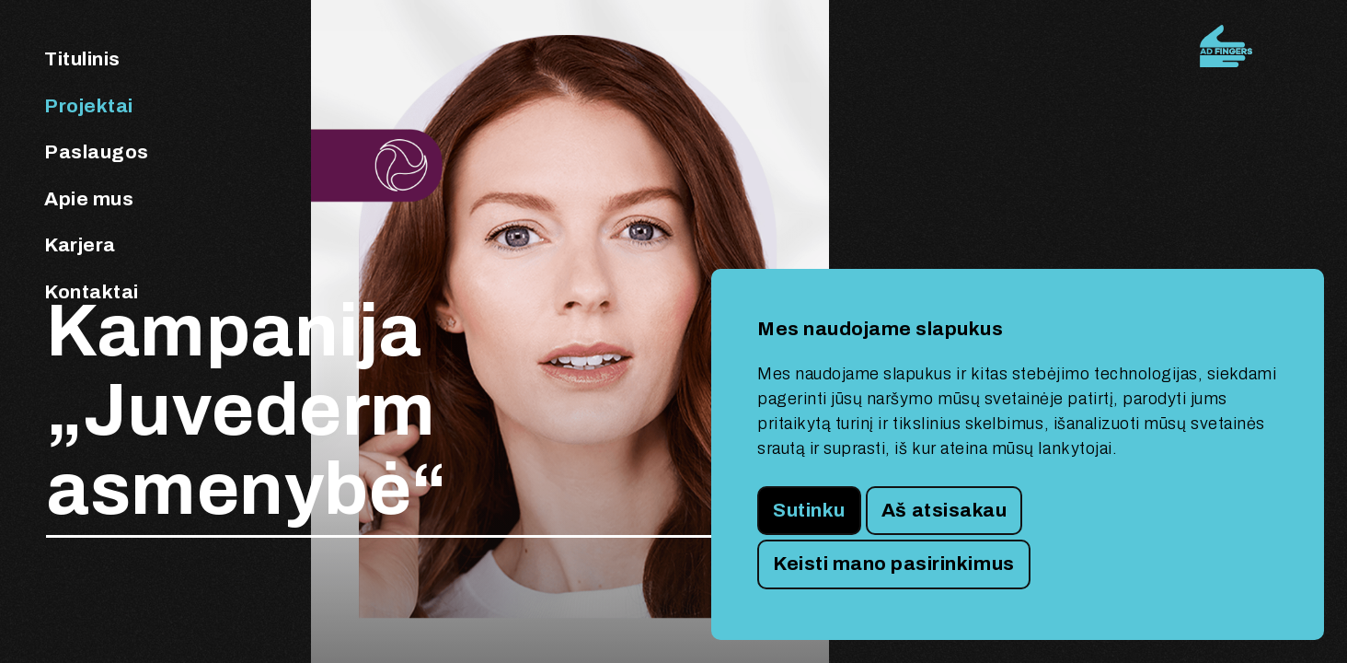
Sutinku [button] (809, 510)
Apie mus (88, 199)
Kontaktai (91, 292)
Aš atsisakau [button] (944, 510)
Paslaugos (96, 152)
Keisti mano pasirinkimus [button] (894, 563)
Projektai (88, 106)
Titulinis (82, 59)
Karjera (80, 245)
